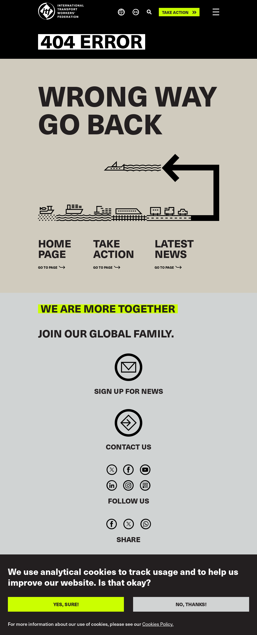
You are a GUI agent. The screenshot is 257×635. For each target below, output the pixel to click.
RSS (145, 485)
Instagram (128, 485)
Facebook (128, 469)
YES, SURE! (66, 604)
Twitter (112, 469)
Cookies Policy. (158, 624)
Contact (128, 425)
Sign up (128, 369)
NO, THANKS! (191, 604)
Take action (175, 12)
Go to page (47, 267)
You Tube (145, 469)
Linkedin (112, 485)
